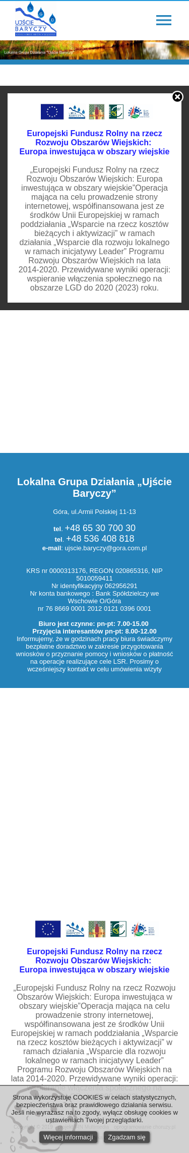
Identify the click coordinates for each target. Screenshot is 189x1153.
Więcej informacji (68, 1137)
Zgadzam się (126, 1137)
